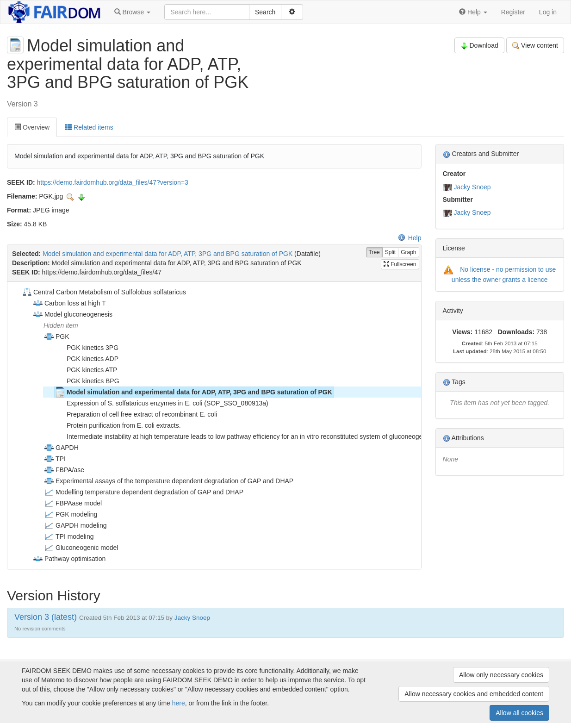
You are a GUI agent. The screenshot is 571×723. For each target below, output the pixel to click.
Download (479, 46)
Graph (408, 252)
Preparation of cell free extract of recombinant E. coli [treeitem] (136, 414)
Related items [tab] (89, 127)
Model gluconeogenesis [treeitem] (72, 314)
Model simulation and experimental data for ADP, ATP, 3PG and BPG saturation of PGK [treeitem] (193, 392)
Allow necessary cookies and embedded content (473, 694)
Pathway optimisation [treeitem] (69, 558)
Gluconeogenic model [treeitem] (80, 547)
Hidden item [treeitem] (60, 325)
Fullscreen (400, 264)
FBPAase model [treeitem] (72, 503)
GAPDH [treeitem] (61, 447)
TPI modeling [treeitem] (68, 536)
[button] (132, 12)
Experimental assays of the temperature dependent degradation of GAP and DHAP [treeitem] (168, 480)
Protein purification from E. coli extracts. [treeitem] (118, 425)
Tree (374, 252)
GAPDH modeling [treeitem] (75, 525)
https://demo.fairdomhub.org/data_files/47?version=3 (112, 182)
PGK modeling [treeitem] (70, 514)
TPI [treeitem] (54, 458)
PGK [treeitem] (56, 336)
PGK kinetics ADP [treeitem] (86, 358)
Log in (548, 12)
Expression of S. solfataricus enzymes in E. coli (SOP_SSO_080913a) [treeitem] (161, 403)
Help (410, 238)
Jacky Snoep (471, 187)
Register (513, 12)
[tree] (214, 425)
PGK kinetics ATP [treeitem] (86, 369)
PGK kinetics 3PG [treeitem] (86, 347)
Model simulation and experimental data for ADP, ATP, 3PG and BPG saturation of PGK (167, 253)
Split (390, 252)
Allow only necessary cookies (501, 675)
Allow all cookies (519, 713)
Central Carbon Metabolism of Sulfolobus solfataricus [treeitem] (103, 292)
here (178, 703)
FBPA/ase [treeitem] (63, 469)
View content (535, 46)
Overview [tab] (32, 127)
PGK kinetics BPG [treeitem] (87, 380)
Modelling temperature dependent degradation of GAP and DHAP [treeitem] (143, 492)
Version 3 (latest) (45, 617)
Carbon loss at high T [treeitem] (69, 303)
